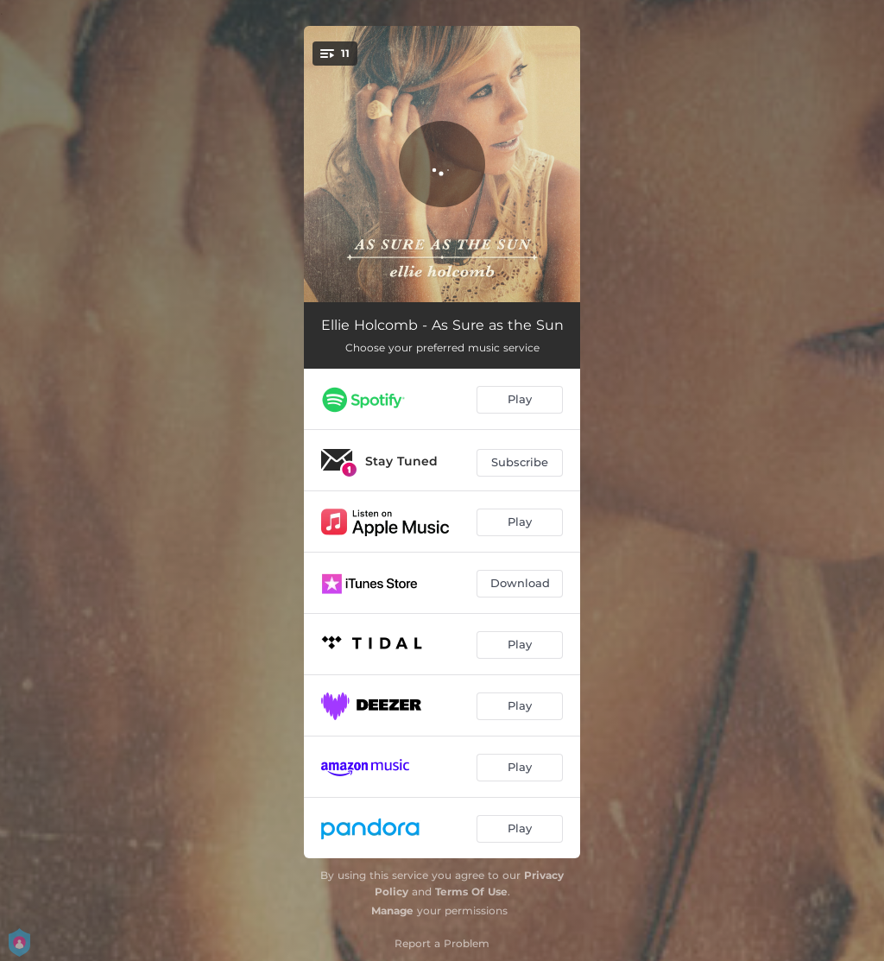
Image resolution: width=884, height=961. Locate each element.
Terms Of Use (471, 891)
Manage (392, 910)
